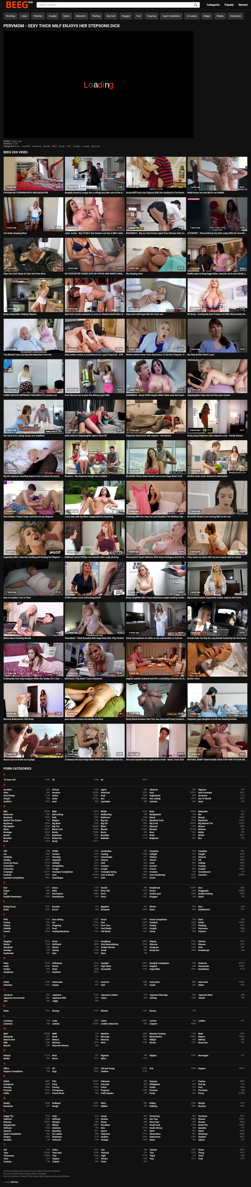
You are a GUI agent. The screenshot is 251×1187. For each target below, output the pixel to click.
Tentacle (105, 1153)
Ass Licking (154, 798)
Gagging (7, 941)
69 (102, 780)
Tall (5, 1150)
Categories (213, 4)
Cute (103, 878)
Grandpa (7, 950)
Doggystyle (203, 891)
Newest (243, 4)
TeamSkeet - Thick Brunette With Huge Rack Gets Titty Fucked (94, 638)
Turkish (55, 1161)
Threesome (8, 1156)
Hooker (6, 969)
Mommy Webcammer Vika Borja (18, 719)
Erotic (6, 909)
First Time (105, 925)
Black (6, 829)
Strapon (7, 1137)
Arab (103, 795)
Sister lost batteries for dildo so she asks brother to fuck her (154, 638)
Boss (17, 146)
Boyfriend (56, 835)
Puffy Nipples (107, 1093)
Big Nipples (8, 826)
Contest (153, 866)
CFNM (55, 851)
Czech (152, 878)
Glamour (153, 944)
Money (152, 1042)
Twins (103, 1161)
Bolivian (202, 829)
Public (6, 1093)
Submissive (154, 1137)
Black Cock (57, 829)
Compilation (57, 866)
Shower (201, 1122)
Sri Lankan (192, 16)
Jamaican (8, 995)
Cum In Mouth (107, 875)
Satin (54, 1116)
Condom (105, 866)
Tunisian (7, 1161)
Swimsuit (56, 1140)
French (6, 931)
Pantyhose (8, 1084)
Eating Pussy (9, 906)
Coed (151, 863)
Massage (105, 1036)
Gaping (152, 941)
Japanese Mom (205, 995)
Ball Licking (57, 814)
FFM (5, 919)
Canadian (202, 851)
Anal (151, 792)
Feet (139, 16)
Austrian (153, 801)
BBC (5, 811)
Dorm (103, 894)
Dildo (54, 891)
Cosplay (52, 16)
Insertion (105, 982)
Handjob (105, 963)
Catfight (153, 854)
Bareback (7, 817)
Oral (151, 1068)
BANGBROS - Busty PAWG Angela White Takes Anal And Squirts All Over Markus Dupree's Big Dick (156, 395)
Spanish (7, 1131)
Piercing (7, 1087)
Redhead (56, 1103)
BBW (54, 811)
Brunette (7, 838)
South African (155, 1128)
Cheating (56, 857)
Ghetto (6, 944)
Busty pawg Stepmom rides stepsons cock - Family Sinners (215, 435)
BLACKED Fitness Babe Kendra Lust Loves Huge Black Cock (154, 476)
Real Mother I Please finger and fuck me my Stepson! (28, 516)
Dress (103, 896)
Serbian (104, 1119)
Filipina (220, 16)
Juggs (55, 1001)
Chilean (153, 857)
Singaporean (9, 1125)
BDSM (104, 811)
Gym (54, 953)
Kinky (6, 1011)
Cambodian (106, 851)
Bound (6, 835)
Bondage (7, 832)
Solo (103, 1128)
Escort (55, 909)
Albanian (153, 789)
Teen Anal (56, 1153)
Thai (151, 1153)
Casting (104, 854)
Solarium (56, 1128)
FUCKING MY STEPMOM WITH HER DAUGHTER (25, 192)
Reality (6, 1103)
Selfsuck (56, 1119)
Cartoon (56, 854)
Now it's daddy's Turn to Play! (17, 597)
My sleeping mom (134, 273)
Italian (201, 985)
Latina (104, 1021)
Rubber (104, 1106)
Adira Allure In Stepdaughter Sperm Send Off (86, 435)
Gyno (103, 953)
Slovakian (105, 1125)
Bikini (103, 826)
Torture (104, 1158)
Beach (152, 817)
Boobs (55, 832)
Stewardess (154, 1134)
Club (103, 863)
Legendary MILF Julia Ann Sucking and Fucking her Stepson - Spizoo (33, 557)
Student (104, 1137)
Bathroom (105, 817)
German (202, 941)
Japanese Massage (158, 995)
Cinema (104, 860)
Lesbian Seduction (109, 1024)
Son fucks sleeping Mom (15, 233)
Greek (103, 950)
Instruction (154, 982)
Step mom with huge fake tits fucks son (144, 314)
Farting (6, 922)
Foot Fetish (106, 928)
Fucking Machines (60, 931)
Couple (104, 869)
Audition (7, 801)
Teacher (153, 1150)
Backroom (8, 814)
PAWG (6, 1081)
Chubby (7, 860)
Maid (200, 1034)
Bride (151, 835)
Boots (103, 832)
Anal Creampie (205, 792)
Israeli (152, 985)
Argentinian (154, 795)
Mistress (56, 1042)
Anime (55, 795)
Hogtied (153, 966)
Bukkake (105, 838)
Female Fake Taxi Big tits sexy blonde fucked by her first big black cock (217, 638)
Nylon (103, 1058)
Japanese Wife (59, 998)
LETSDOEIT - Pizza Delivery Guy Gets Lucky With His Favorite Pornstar (217, 233)
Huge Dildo (154, 969)
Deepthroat (154, 888)
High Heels (106, 966)
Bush (5, 841)
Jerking (153, 998)
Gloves (55, 947)
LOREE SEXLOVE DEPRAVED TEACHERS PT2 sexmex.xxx (30, 395)
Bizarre (201, 826)
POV (69, 146)
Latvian (152, 1021)
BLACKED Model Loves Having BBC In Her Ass (209, 516)
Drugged (126, 16)
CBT (5, 851)
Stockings (203, 1134)
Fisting (152, 925)
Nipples (153, 1055)
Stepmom (105, 1134)
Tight (103, 1156)
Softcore (7, 1128)
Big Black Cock (156, 820)
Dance (55, 888)
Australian (105, 801)
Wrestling (10, 16)
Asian (24, 16)
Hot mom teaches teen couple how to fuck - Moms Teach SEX (155, 759)
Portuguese (57, 1090)
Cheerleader (106, 857)
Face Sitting (57, 919)
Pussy (201, 1093)
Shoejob (56, 1122)
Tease (201, 1150)
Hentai (55, 966)
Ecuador (56, 906)
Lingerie (153, 1024)
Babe (151, 811)
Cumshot (26, 146)
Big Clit (104, 823)
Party (54, 1084)
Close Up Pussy (10, 863)
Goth (200, 947)
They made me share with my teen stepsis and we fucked (214, 557)
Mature (201, 1036)
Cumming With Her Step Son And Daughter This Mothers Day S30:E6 (156, 516)
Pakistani (38, 16)
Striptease (57, 1137)
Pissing (55, 1087)
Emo (200, 906)
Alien (5, 792)
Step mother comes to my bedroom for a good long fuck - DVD (94, 354)
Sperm (104, 1131)
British (201, 835)
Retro (103, 1103)
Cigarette (56, 860)
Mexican (105, 1039)
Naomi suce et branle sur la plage (19, 759)
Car (5, 854)
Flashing (96, 16)
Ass (102, 798)
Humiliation (203, 969)
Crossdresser (204, 872)
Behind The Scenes (12, 820)
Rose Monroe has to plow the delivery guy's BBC (87, 395)
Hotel (54, 969)
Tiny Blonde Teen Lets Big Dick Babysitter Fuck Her (27, 354)
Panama (153, 1081)
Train (200, 1158)
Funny (152, 931)
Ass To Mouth (204, 798)
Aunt (54, 801)
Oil (53, 1068)
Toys (151, 1158)
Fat (53, 922)
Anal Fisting (9, 795)
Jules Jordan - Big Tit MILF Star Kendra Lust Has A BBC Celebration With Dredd (95, 233)
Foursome (203, 928)
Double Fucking (205, 894)
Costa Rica (8, 869)
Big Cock (111, 16)
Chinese (202, 857)
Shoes (104, 1122)
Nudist (6, 1058)
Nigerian (105, 1055)
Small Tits (203, 1125)
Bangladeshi (155, 814)
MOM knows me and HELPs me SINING (205, 192)
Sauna (104, 1116)
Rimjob (201, 1103)
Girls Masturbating (109, 944)
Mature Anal (9, 1039)
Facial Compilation (158, 919)
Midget (206, 16)
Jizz (5, 1001)
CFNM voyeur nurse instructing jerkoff (83, 597)
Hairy (6, 963)
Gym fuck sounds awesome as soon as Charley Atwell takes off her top (95, 314)
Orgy (54, 1071)
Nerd (54, 1055)
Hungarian (8, 972)
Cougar (86, 146)
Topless (55, 1158)
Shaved (201, 1119)
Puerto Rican (58, 1093)
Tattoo (55, 1150)
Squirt (201, 1131)
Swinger (105, 1140)
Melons (55, 1039)
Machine (105, 1034)
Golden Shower (108, 947)
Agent (103, 789)
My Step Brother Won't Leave (200, 354)
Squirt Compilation (171, 16)
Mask (54, 1036)
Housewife (106, 969)
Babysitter (81, 16)
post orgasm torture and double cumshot (84, 719)
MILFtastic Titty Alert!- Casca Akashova (83, 678)
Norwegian (203, 1055)
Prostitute (202, 1090)
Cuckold (7, 875)
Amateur (56, 792)
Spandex (202, 1128)
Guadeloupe (203, 950)
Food (54, 928)
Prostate (153, 1090)
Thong (201, 1153)
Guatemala (8, 953)
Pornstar (7, 1090)
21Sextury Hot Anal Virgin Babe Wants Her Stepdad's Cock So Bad (95, 759)
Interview (7, 985)
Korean (152, 1011)
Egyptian (105, 906)
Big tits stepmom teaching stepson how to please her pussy (31, 476)
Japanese (56, 995)
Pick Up (201, 1084)
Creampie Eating (108, 872)
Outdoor (105, 1071)
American (105, 792)
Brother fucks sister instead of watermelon (207, 476)
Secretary (202, 1116)
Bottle (201, 832)
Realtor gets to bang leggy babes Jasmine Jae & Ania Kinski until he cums (217, 273)
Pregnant (105, 1090)
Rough (55, 1106)
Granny (55, 950)
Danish (104, 888)
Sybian (66, 16)
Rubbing (153, 1106)
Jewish (201, 998)
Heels (6, 966)
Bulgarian (154, 838)
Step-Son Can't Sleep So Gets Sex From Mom (24, 273)
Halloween (57, 963)
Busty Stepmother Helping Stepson (19, 314)
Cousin (152, 869)
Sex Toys (153, 1119)
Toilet (200, 1156)
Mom (103, 1042)
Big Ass (104, 820)
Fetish (201, 922)
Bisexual (153, 826)
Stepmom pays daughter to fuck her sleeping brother (212, 719)
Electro (152, 906)
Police (104, 1087)
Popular (229, 4)
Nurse (55, 1058)
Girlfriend (56, 944)
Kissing (55, 1011)
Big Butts (56, 823)
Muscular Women (60, 1045)
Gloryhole (8, 947)
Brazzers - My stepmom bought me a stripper (86, 476)
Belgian (55, 820)
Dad (5, 888)
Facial (103, 919)
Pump (152, 1093)
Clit (199, 860)
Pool (200, 1087)
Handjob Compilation (159, 963)
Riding (152, 1103)
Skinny (55, 1125)
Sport (152, 1131)
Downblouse (58, 896)
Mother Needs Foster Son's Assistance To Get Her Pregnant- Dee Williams (156, 354)
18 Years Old (9, 780)
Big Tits (55, 826)
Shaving (7, 1122)
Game (54, 941)
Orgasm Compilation (13, 1071)
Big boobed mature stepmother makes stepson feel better (214, 597)
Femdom (153, 922)
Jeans (104, 998)
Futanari (202, 931)
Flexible (7, 928)
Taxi (103, 1150)
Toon (5, 1158)
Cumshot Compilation (13, 878)
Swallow (202, 1137)
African (55, 789)
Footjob (153, 928)
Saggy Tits (8, 1116)
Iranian (55, 985)
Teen (5, 1153)
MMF (54, 1034)
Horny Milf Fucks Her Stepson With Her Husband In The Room (155, 192)
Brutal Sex (57, 838)
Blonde (46, 146)
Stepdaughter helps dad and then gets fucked (208, 395)
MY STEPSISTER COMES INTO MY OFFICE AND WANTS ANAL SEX (95, 273)
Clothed (55, 863)
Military (201, 1039)
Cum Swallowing (157, 875)
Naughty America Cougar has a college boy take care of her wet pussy (95, 192)
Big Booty (8, 823)
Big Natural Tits (205, 823)
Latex (54, 1021)
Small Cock (154, 1125)
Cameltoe (153, 851)
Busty (62, 146)
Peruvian (105, 1084)
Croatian (153, 872)
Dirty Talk (105, 891)
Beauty (201, 817)
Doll (5, 894)
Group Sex (154, 950)
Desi (200, 888)
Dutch (201, 896)
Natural (6, 1055)
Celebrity (7, 857)
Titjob (152, 1156)
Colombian (8, 866)
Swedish (7, 1140)
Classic (152, 860)
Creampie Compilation (62, 872)
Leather (201, 1021)
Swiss (152, 1140)
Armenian (202, 795)
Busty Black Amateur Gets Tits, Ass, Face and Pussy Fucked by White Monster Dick (156, 719)
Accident (7, 789)
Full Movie (105, 931)
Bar (199, 814)
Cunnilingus (57, 878)
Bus (200, 838)
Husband (56, 972)
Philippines (154, 1084)
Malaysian (8, 1036)
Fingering (151, 16)
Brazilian (105, 835)
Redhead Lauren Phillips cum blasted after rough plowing (91, 557)
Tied (54, 1156)
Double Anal (155, 894)
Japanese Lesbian (109, 995)
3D (53, 780)
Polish (152, 1087)
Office (6, 1068)
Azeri (200, 801)
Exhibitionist (204, 909)
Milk (5, 1042)
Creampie (8, 872)
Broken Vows (193, 678)
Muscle (6, 1045)
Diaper (6, 891)
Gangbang (105, 941)
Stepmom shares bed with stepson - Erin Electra (148, 435)
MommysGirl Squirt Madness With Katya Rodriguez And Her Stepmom (156, 557)
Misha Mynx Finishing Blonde (17, 638)
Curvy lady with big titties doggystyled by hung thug (89, 516)
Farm (200, 919)
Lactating (7, 1021)
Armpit (6, 798)
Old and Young (107, 1068)
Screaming (154, 1116)
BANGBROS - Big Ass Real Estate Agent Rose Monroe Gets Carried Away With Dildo (156, 233)
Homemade (203, 966)
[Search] (195, 5)
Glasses (202, 944)
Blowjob (153, 829)
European (105, 909)
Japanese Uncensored (13, 998)
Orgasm (202, 1068)
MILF (54, 146)
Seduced (7, 1119)
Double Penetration (12, 896)
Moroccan (203, 1042)
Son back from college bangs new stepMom (24, 435)
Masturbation (155, 1036)
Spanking (56, 1131)
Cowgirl (76, 146)
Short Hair (154, 1122)
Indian (6, 982)
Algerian (202, 789)
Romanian (8, 1106)
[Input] (118, 5)
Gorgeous (154, 947)
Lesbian (55, 1024)
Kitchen (104, 1011)
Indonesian (57, 982)
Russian (202, 1106)
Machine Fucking (157, 1034)
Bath (54, 817)
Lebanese (8, 1024)
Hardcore (36, 146)
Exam (152, 909)
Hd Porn (14, 1182)
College (201, 863)
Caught (201, 854)
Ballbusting (106, 814)
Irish (103, 985)
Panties (201, 1081)
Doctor (152, 891)
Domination (235, 16)
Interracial (203, 982)
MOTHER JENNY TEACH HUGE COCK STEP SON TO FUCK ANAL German (217, 759)
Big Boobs (203, 820)
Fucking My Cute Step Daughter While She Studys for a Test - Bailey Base (33, 678)
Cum (54, 875)
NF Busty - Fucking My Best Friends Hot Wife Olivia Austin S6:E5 (217, 314)
